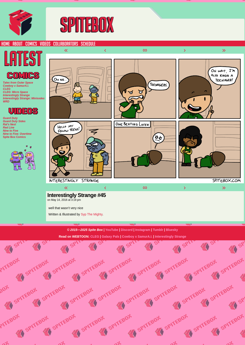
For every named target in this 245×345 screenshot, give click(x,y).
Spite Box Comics (14, 137)
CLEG (94, 236)
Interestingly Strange (170, 236)
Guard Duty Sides (14, 121)
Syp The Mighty (91, 214)
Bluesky (172, 230)
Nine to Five (10, 130)
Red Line (8, 127)
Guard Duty (10, 118)
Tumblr (158, 230)
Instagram (142, 230)
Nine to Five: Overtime (17, 133)
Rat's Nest (9, 124)
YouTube (111, 230)
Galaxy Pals (110, 236)
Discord (127, 230)
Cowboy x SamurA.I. (137, 236)
